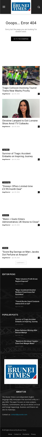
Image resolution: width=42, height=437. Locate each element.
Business (5, 215)
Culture (5, 117)
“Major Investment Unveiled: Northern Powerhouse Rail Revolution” (25, 292)
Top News (6, 149)
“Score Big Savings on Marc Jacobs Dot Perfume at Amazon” (20, 253)
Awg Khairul (6, 94)
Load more (21, 263)
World (4, 84)
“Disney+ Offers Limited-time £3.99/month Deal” (17, 187)
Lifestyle (5, 248)
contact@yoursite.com (19, 414)
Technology (6, 182)
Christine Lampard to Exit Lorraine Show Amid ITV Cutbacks (20, 122)
